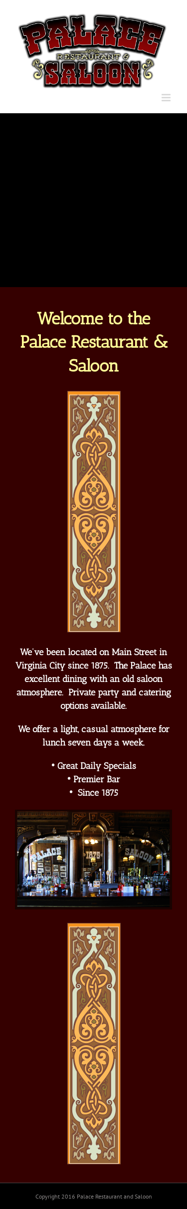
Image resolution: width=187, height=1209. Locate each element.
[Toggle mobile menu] (167, 97)
